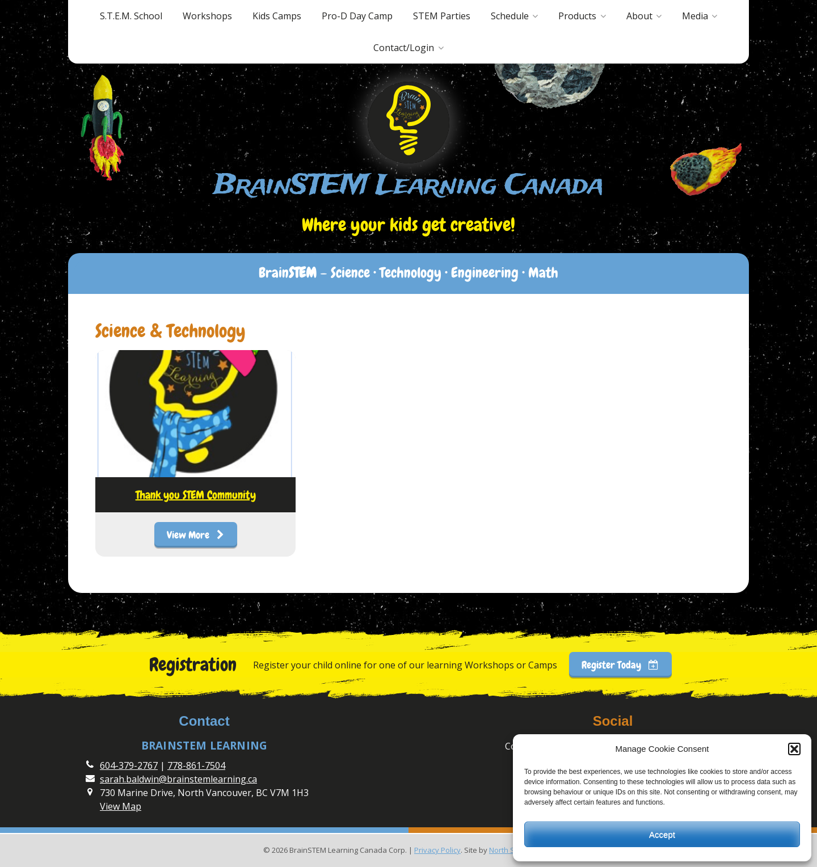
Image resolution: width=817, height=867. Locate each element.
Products (577, 16)
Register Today (620, 664)
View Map (120, 806)
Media (695, 16)
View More (195, 534)
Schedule (510, 16)
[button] (794, 749)
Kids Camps (276, 16)
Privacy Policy (437, 850)
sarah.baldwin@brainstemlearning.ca (178, 779)
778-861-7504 (196, 765)
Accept (662, 834)
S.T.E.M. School (131, 16)
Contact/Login (403, 47)
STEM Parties (441, 16)
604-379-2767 (129, 765)
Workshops (207, 16)
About (639, 16)
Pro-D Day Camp (357, 16)
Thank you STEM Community (196, 494)
